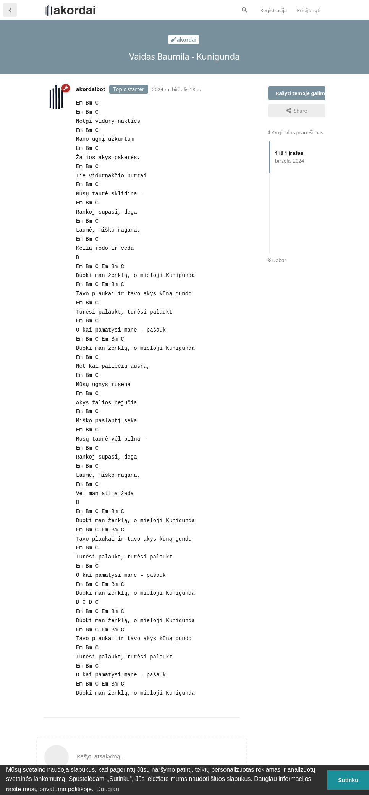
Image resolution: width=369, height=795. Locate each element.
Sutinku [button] (348, 780)
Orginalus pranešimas (295, 132)
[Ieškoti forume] (244, 10)
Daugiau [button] (107, 789)
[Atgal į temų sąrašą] (10, 10)
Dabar (277, 260)
